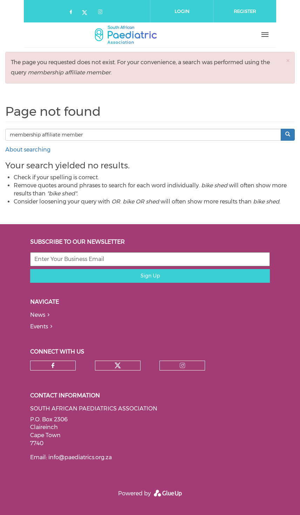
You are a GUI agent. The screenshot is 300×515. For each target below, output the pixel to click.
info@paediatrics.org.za (80, 457)
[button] (287, 60)
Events (39, 326)
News (37, 315)
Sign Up (150, 276)
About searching (27, 149)
